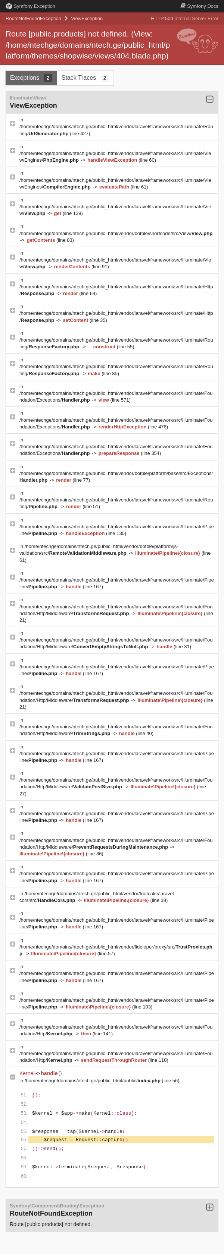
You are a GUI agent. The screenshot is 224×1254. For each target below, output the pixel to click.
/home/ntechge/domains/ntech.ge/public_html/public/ (93, 1080)
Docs (199, 6)
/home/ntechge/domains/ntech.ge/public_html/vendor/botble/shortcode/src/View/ (115, 233)
